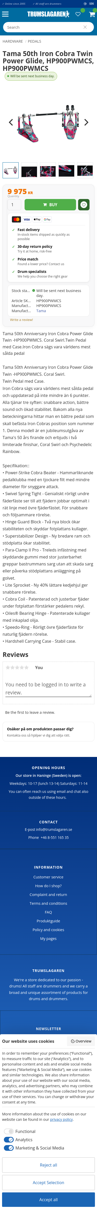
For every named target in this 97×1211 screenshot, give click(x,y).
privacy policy (61, 1119)
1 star (7, 667)
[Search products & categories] (48, 27)
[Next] (85, 122)
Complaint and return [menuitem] (48, 894)
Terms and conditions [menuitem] (48, 903)
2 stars (12, 667)
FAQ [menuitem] (48, 912)
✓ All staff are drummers (47, 3)
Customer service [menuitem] (48, 877)
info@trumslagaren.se (54, 829)
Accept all (48, 1199)
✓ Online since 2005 (13, 3)
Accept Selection (48, 1182)
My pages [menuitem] (48, 938)
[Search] (85, 27)
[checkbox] (18, 1131)
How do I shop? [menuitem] (48, 885)
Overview (81, 1041)
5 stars (26, 667)
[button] (6, 14)
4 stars (21, 667)
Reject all (48, 1165)
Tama (41, 310)
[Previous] (11, 122)
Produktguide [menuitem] (48, 920)
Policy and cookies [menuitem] (48, 929)
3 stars (17, 667)
